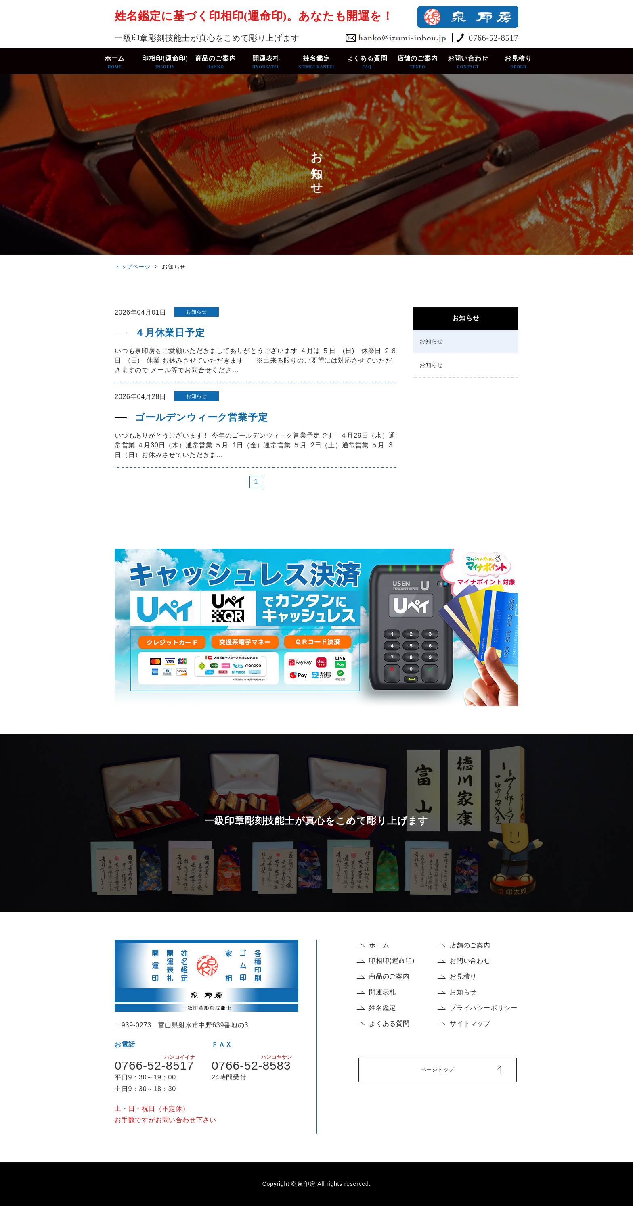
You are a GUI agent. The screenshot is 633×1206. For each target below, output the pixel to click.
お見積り (518, 62)
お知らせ (431, 341)
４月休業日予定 (170, 333)
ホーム (115, 62)
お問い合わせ (468, 62)
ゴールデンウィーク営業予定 (201, 417)
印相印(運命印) (165, 62)
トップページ (133, 266)
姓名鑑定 (316, 62)
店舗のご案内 (417, 62)
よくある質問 (367, 62)
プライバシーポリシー (484, 1007)
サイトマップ (470, 1023)
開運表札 (266, 62)
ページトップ (438, 1069)
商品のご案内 (216, 62)
